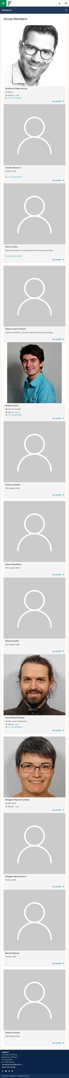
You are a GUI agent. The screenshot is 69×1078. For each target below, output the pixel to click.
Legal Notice (12, 1076)
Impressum (5, 1076)
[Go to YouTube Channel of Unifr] (6, 1071)
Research (6, 10)
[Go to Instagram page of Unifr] (12, 1071)
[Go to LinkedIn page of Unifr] (9, 1071)
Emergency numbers (23, 1076)
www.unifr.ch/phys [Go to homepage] (9, 1067)
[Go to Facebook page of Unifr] (2, 1071)
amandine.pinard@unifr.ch (12, 1064)
